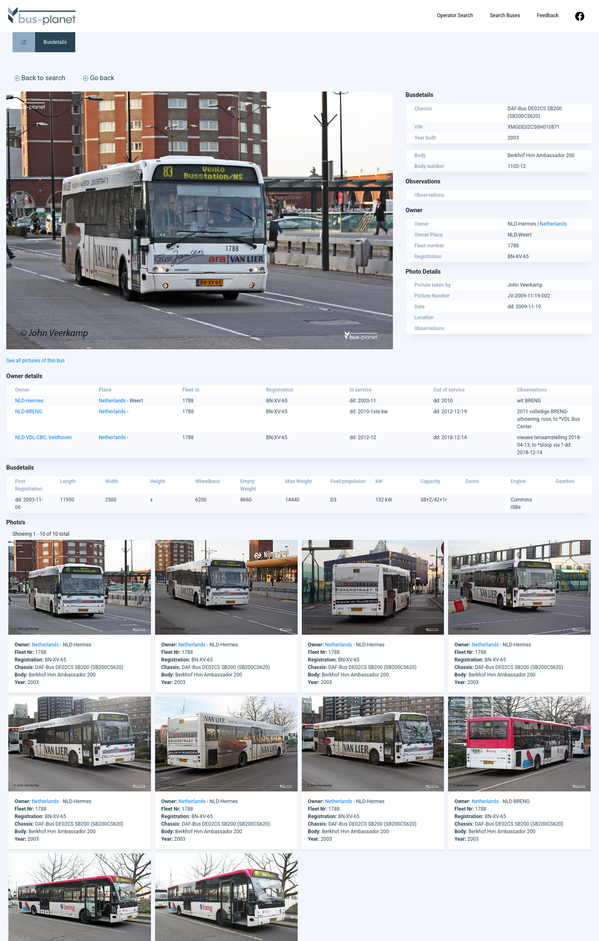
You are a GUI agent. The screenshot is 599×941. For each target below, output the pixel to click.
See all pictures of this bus (35, 361)
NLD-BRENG (28, 412)
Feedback (547, 15)
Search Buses (505, 15)
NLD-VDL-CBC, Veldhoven (43, 437)
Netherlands (553, 224)
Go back (98, 78)
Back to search (40, 78)
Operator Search (455, 15)
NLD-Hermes (29, 401)
